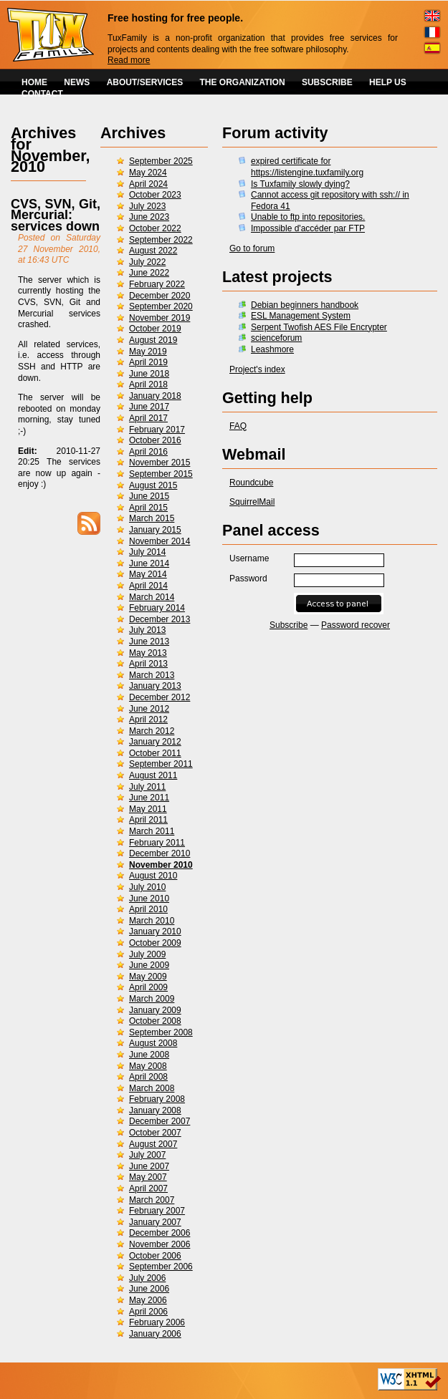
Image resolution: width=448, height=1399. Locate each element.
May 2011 (148, 809)
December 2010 (159, 853)
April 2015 (148, 508)
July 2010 (147, 887)
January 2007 (155, 1222)
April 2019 (148, 362)
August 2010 (153, 876)
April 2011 (148, 820)
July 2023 (147, 206)
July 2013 (147, 630)
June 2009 (149, 965)
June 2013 (149, 641)
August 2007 (153, 1144)
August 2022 (153, 251)
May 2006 (148, 1300)
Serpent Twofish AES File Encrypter (319, 327)
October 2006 (155, 1256)
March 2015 (151, 518)
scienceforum (276, 338)
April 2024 (148, 184)
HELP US (387, 82)
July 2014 (147, 552)
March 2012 (151, 731)
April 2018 (148, 384)
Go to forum (252, 248)
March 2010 (151, 921)
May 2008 (148, 1066)
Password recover (355, 625)
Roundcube (251, 483)
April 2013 (148, 664)
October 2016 (155, 440)
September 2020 (161, 306)
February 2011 (157, 843)
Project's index (257, 369)
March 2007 (151, 1200)
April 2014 (148, 586)
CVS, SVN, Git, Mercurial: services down (55, 215)
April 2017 (148, 418)
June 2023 (149, 217)
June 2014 (149, 563)
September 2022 (161, 240)
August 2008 (153, 1043)
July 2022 (147, 262)
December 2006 (159, 1233)
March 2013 (151, 675)
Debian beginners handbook (304, 305)
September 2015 (161, 474)
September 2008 (161, 1032)
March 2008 (151, 1088)
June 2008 (149, 1055)
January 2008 (155, 1110)
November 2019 (159, 318)
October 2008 (155, 1021)
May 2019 (148, 352)
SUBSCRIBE (327, 82)
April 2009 (148, 987)
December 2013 (159, 619)
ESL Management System (301, 316)
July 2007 (147, 1155)
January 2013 (155, 686)
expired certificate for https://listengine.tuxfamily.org (307, 167)
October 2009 (155, 943)
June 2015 (149, 496)
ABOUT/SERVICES (145, 82)
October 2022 (155, 228)
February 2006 (157, 1322)
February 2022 (157, 284)
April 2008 (148, 1077)
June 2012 (149, 709)
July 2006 (147, 1278)
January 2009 (155, 1010)
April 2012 (148, 720)
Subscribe (289, 625)
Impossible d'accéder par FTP (308, 228)
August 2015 (153, 485)
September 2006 (161, 1267)
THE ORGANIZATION (242, 82)
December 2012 (159, 697)
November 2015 (159, 463)
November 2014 (159, 541)
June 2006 (149, 1289)
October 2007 (155, 1133)
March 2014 (151, 597)
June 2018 (149, 374)
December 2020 (159, 296)
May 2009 (148, 977)
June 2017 (149, 407)
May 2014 (148, 574)
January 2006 (155, 1334)
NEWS (77, 82)
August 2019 (153, 340)
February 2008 (157, 1099)
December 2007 (159, 1121)
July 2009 (147, 954)
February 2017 (157, 430)
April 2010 (148, 909)
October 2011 (155, 753)
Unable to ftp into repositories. (308, 217)
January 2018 (155, 396)
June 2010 (149, 899)
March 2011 (151, 831)
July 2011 (147, 787)
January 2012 (155, 742)
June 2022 (149, 273)
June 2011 (149, 798)
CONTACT (42, 94)
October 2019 (155, 329)
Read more (129, 60)
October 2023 (155, 195)
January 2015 (155, 530)
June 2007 (149, 1166)
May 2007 (148, 1177)
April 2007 (148, 1188)
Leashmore (272, 349)
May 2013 (148, 653)
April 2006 (148, 1312)
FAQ (238, 426)
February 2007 (157, 1211)
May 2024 (148, 173)
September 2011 (161, 764)
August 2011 (153, 775)
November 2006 (159, 1244)
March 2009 (151, 999)
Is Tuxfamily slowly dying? (300, 184)
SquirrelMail (252, 502)
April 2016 (148, 452)
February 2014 (157, 608)
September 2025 (161, 161)
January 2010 (155, 931)
